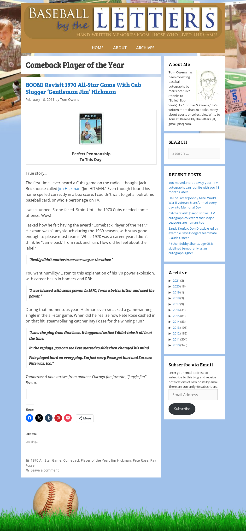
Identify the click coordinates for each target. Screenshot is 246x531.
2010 (176, 345)
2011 (176, 339)
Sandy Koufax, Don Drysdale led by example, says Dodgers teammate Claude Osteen (193, 233)
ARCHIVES (145, 47)
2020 (176, 286)
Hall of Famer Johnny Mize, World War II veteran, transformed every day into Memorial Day (193, 202)
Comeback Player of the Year (86, 460)
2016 (176, 310)
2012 (176, 333)
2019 (176, 292)
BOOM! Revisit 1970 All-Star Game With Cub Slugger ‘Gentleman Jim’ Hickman (83, 88)
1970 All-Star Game (46, 460)
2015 (176, 316)
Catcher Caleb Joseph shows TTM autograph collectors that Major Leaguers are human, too (192, 218)
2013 (176, 327)
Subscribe (182, 408)
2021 (176, 280)
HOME (98, 47)
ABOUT (120, 47)
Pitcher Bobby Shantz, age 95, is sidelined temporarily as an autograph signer (191, 248)
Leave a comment (45, 470)
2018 (176, 298)
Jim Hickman (69, 188)
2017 (176, 304)
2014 (176, 321)
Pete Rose (140, 460)
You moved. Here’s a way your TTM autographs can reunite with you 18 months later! (194, 187)
